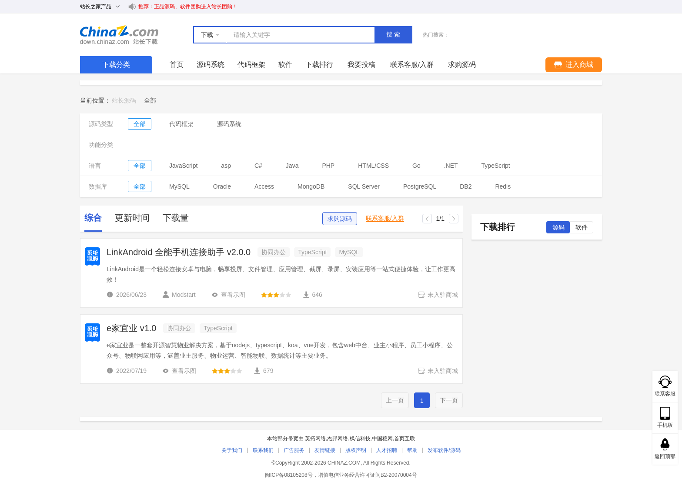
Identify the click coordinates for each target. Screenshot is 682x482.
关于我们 (231, 450)
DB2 (465, 186)
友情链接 (324, 450)
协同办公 (273, 252)
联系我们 (263, 450)
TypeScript (495, 165)
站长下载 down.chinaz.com (119, 34)
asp (226, 165)
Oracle (222, 186)
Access (264, 186)
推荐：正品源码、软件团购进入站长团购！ (187, 6)
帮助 (412, 450)
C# (258, 165)
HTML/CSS (373, 165)
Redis (503, 186)
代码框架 (251, 64)
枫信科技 (360, 438)
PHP (328, 165)
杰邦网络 (337, 438)
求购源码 (340, 218)
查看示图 (228, 295)
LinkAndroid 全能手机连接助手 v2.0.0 (179, 252)
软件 (285, 64)
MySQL (179, 186)
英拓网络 (315, 438)
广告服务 (294, 450)
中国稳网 (382, 438)
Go (416, 165)
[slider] (276, 295)
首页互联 (404, 438)
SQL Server (364, 186)
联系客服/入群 (385, 218)
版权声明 (355, 450)
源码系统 (210, 64)
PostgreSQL (419, 186)
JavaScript (183, 165)
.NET (451, 165)
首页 (177, 64)
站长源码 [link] (124, 100)
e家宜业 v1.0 (131, 328)
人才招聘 (386, 450)
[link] (150, 100)
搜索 (394, 34)
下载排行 (319, 64)
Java (292, 165)
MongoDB (311, 186)
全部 (140, 123)
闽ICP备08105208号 (288, 475)
